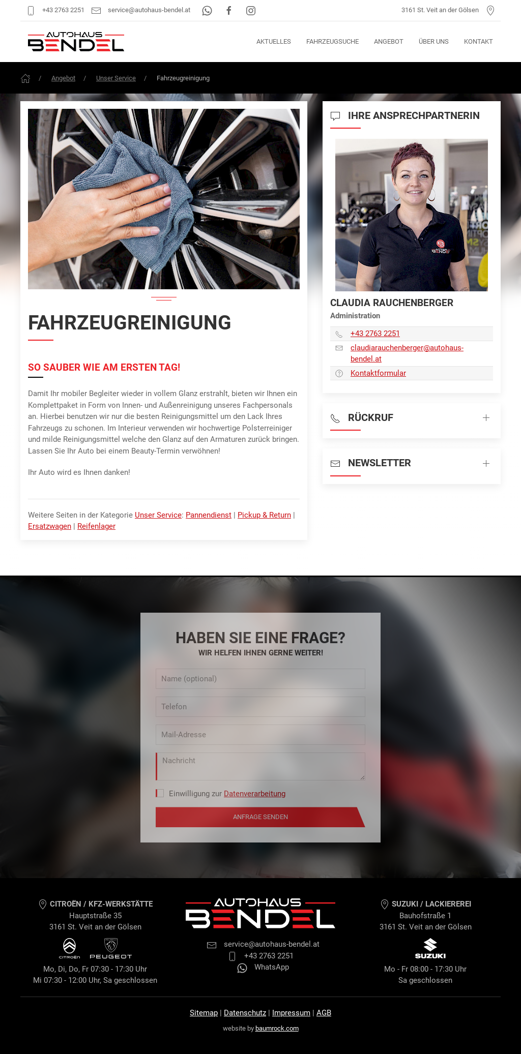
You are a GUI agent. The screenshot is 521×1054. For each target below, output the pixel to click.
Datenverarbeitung (254, 793)
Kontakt (478, 41)
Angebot (388, 41)
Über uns (434, 41)
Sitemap (204, 1012)
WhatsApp (263, 967)
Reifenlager (96, 526)
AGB (323, 1012)
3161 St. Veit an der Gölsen (448, 10)
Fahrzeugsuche (332, 41)
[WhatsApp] (208, 10)
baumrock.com (277, 1028)
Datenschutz (245, 1012)
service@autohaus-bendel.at (140, 10)
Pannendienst (208, 515)
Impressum (291, 1012)
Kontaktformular (378, 373)
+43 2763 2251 (54, 10)
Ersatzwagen (49, 526)
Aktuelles (273, 41)
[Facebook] (230, 10)
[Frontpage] (25, 78)
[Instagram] (251, 10)
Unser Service (116, 78)
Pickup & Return (264, 515)
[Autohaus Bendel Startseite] (76, 41)
